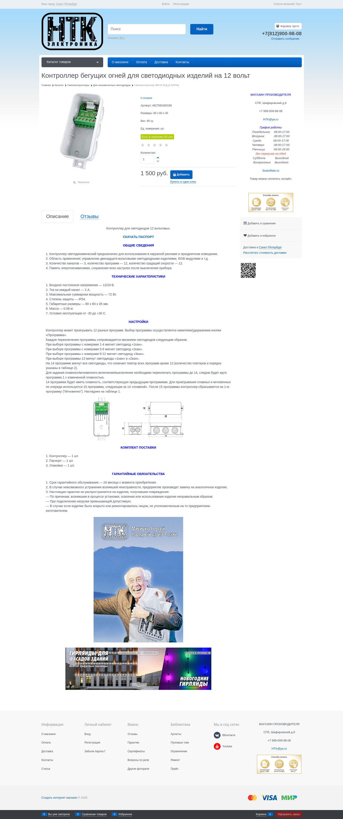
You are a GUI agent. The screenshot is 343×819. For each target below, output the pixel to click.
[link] (66, 4)
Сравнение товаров (94, 814)
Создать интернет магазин (59, 797)
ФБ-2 (122, 38)
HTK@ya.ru (270, 119)
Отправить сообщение (285, 38)
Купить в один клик (183, 181)
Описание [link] (57, 216)
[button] (158, 157)
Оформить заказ (289, 814)
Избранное (125, 814)
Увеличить (84, 182)
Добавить (183, 174)
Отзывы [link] (90, 216)
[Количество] (147, 159)
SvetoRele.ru (270, 170)
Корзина (261, 814)
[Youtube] (217, 746)
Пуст (299, 4)
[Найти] (201, 29)
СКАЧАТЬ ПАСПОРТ (138, 237)
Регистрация (181, 4)
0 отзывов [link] (146, 98)
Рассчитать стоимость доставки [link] (264, 252)
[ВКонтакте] (217, 735)
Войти (166, 4)
